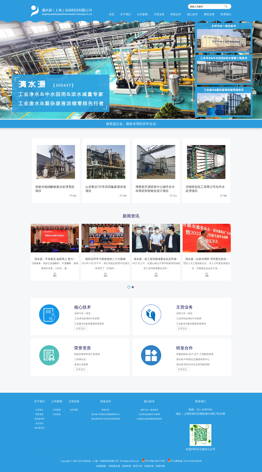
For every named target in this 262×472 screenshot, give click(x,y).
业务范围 (74, 410)
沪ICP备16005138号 (153, 461)
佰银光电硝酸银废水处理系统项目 (54, 189)
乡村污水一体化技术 (149, 410)
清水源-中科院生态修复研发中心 (105, 414)
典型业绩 (209, 14)
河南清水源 (114, 466)
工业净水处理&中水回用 (149, 414)
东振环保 (149, 466)
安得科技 (126, 466)
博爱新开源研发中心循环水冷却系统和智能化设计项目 (155, 189)
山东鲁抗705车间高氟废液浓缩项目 (105, 189)
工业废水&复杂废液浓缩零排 (149, 419)
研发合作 (175, 14)
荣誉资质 (39, 414)
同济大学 (137, 466)
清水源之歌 (39, 428)
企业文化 (39, 423)
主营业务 (159, 14)
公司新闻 (142, 14)
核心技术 (192, 14)
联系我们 (226, 14)
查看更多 (80, 328)
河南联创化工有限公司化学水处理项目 (205, 189)
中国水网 (160, 466)
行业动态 (57, 414)
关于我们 (125, 14)
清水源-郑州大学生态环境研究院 (105, 419)
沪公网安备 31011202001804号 (184, 461)
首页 (111, 14)
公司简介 (39, 410)
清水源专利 (39, 419)
